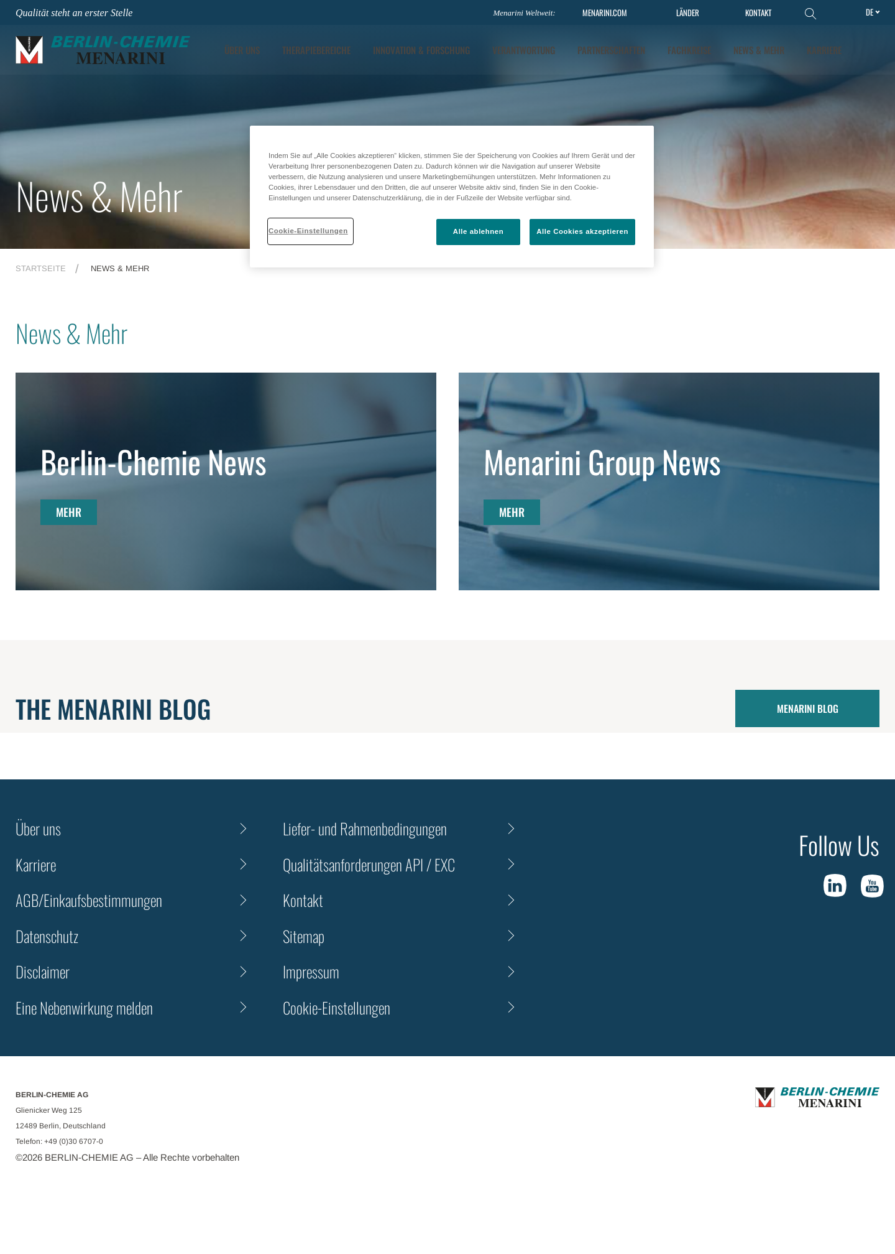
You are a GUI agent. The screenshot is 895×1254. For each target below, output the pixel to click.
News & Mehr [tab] (758, 50)
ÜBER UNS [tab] (242, 50)
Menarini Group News (602, 461)
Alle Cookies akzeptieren (582, 231)
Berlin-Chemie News (153, 461)
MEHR (68, 512)
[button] (871, 49)
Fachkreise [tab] (689, 50)
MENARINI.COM (604, 13)
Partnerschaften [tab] (611, 50)
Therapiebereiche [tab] (316, 50)
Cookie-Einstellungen (336, 1007)
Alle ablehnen (478, 231)
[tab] (421, 50)
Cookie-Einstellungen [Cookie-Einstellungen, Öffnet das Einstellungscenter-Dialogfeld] (308, 231)
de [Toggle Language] (869, 12)
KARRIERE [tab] (824, 50)
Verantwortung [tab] (523, 50)
